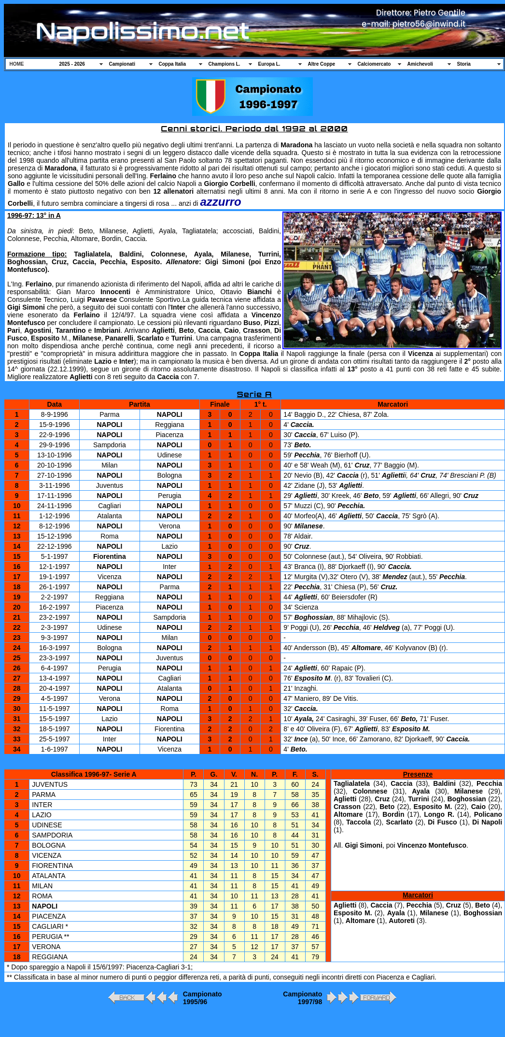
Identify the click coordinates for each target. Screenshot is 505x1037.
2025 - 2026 (72, 64)
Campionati (122, 64)
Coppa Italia (172, 64)
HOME (17, 64)
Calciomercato (374, 64)
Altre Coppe (322, 64)
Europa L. (269, 64)
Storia (464, 64)
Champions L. (224, 64)
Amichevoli (420, 64)
